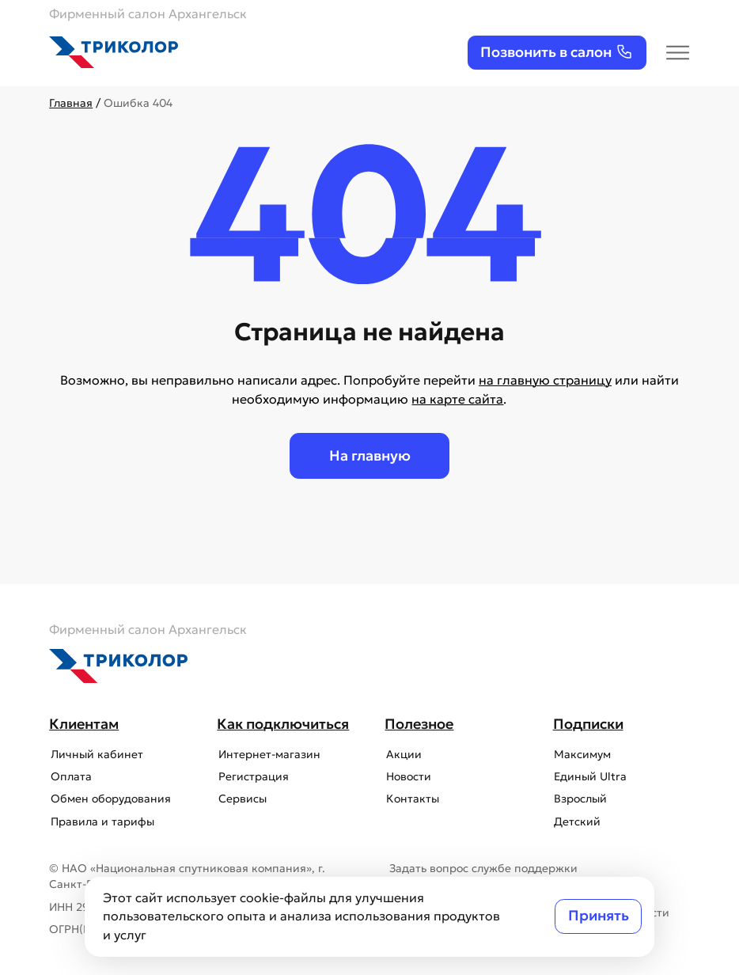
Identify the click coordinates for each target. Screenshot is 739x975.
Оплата (69, 776)
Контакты (411, 799)
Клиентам (84, 724)
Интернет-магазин (268, 754)
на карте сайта (457, 399)
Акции (402, 754)
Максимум (581, 754)
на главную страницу (545, 380)
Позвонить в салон (556, 52)
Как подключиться (283, 724)
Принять (598, 915)
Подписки (588, 724)
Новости (407, 776)
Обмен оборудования (109, 799)
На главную (370, 456)
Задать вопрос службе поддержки (483, 868)
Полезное (419, 724)
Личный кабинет (95, 754)
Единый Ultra (589, 776)
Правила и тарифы (101, 822)
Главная (71, 103)
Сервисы (241, 799)
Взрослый (579, 799)
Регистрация (252, 776)
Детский (576, 822)
